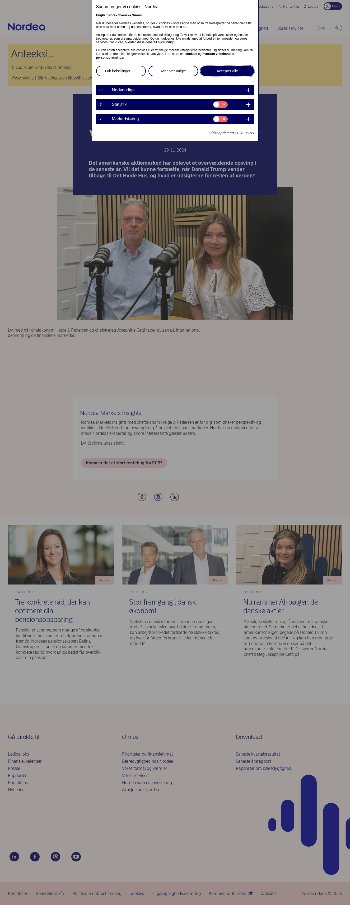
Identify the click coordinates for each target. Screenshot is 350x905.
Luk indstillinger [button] (118, 71)
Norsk (112, 15)
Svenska (124, 15)
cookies (191, 54)
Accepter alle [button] (227, 71)
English (102, 15)
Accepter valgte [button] (173, 71)
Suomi (137, 15)
